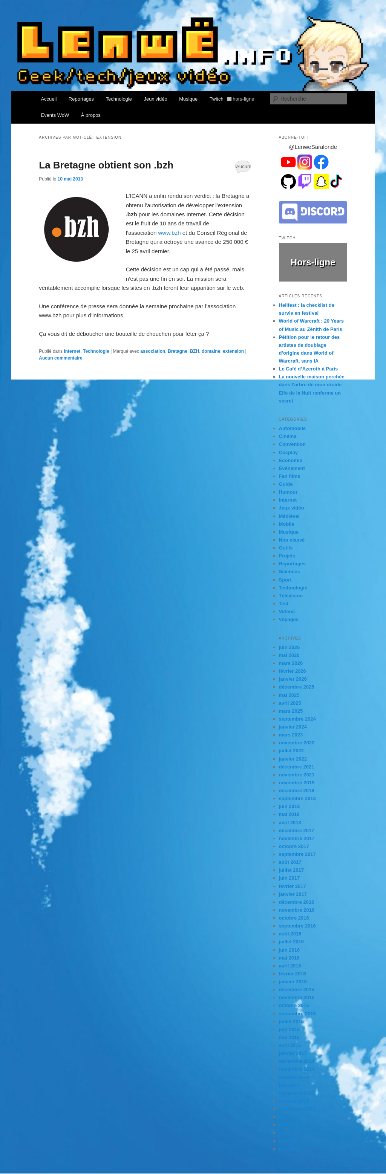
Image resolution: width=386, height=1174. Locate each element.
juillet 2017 (291, 870)
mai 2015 (289, 1037)
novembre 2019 (297, 782)
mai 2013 (289, 1141)
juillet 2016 (291, 941)
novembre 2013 (297, 1093)
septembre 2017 (297, 854)
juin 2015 (289, 1029)
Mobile (286, 524)
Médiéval (289, 516)
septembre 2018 (297, 798)
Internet (72, 351)
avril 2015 (290, 1045)
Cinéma (288, 436)
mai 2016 (289, 958)
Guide (286, 484)
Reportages (81, 99)
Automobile (292, 428)
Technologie (119, 99)
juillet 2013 (291, 1125)
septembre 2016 (297, 926)
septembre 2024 (297, 719)
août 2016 (290, 934)
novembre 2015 (297, 997)
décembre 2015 (296, 989)
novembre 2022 (297, 742)
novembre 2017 (297, 838)
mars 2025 (291, 711)
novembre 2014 (297, 1069)
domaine (211, 351)
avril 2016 (290, 966)
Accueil (49, 99)
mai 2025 (289, 695)
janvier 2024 (293, 727)
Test (284, 603)
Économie (290, 460)
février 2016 (292, 974)
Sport (285, 580)
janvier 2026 (293, 679)
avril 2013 (290, 1149)
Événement (292, 468)
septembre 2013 (297, 1109)
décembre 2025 (296, 687)
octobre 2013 (294, 1101)
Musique (188, 99)
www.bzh (169, 233)
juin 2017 (289, 878)
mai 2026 (289, 655)
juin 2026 (289, 647)
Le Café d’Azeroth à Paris (308, 369)
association (152, 351)
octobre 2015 (294, 1005)
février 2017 (292, 886)
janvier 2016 (293, 981)
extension (233, 351)
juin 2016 (289, 950)
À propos (91, 115)
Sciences (289, 571)
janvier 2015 (293, 1053)
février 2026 (292, 671)
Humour (288, 492)
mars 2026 (291, 663)
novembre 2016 (297, 910)
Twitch (232, 99)
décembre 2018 (296, 790)
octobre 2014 (294, 1077)
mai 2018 (289, 814)
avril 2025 (290, 703)
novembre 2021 (297, 775)
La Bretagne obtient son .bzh (106, 165)
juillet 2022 (291, 750)
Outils (286, 548)
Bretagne (177, 351)
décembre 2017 (296, 830)
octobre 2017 (294, 846)
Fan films (289, 476)
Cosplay (288, 452)
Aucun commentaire (243, 168)
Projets (287, 556)
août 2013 (290, 1117)
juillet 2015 (291, 1021)
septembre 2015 (297, 1013)
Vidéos (287, 611)
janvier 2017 (293, 894)
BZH (194, 351)
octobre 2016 (294, 918)
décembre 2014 (296, 1061)
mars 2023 (291, 735)
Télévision (291, 595)
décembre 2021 (296, 767)
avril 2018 (290, 822)
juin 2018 (289, 806)
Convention (292, 444)
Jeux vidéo (155, 99)
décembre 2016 (296, 902)
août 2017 (290, 862)
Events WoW (55, 115)
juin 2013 (289, 1133)
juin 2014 (289, 1085)
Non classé (292, 540)
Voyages (289, 619)
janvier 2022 (293, 759)
